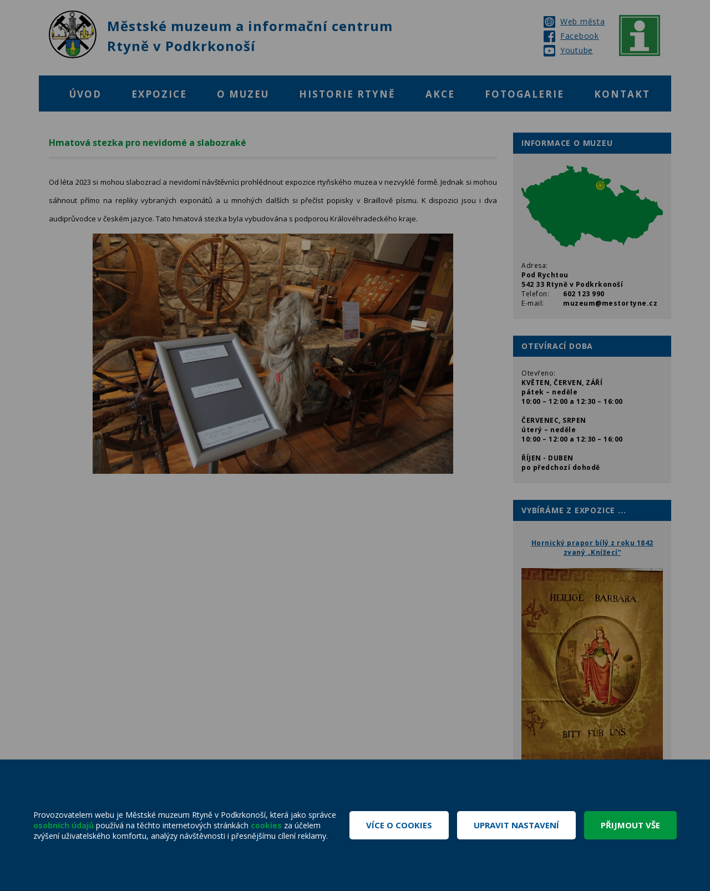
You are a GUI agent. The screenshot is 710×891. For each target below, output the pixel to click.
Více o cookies (399, 825)
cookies (266, 825)
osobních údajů (63, 825)
